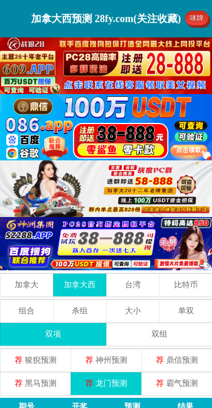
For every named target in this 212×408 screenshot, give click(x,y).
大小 (133, 311)
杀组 (80, 311)
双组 (159, 334)
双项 (53, 334)
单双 (186, 311)
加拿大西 (80, 284)
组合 (26, 311)
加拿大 (26, 284)
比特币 (186, 284)
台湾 (133, 284)
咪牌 (197, 18)
